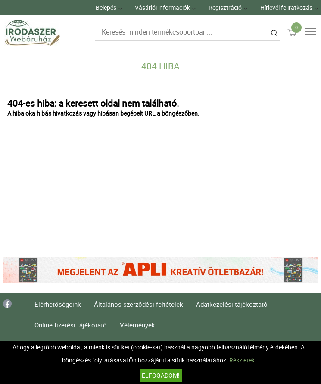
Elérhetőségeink (57, 304)
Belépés (106, 7)
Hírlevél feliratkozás (286, 7)
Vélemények (137, 325)
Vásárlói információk (162, 7)
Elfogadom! (161, 375)
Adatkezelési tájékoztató (232, 304)
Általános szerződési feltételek (138, 304)
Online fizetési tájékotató (70, 325)
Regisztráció (225, 7)
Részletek (242, 360)
